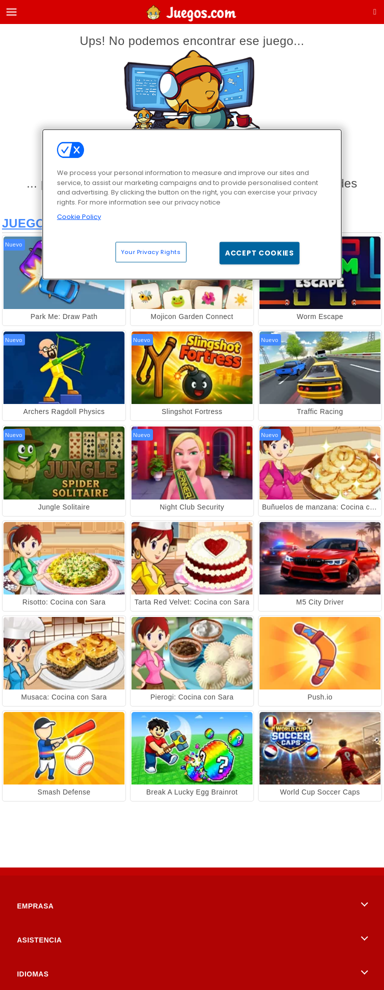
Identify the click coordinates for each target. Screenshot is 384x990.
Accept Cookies (259, 253)
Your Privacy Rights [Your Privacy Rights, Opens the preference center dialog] (151, 252)
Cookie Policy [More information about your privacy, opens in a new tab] (79, 217)
